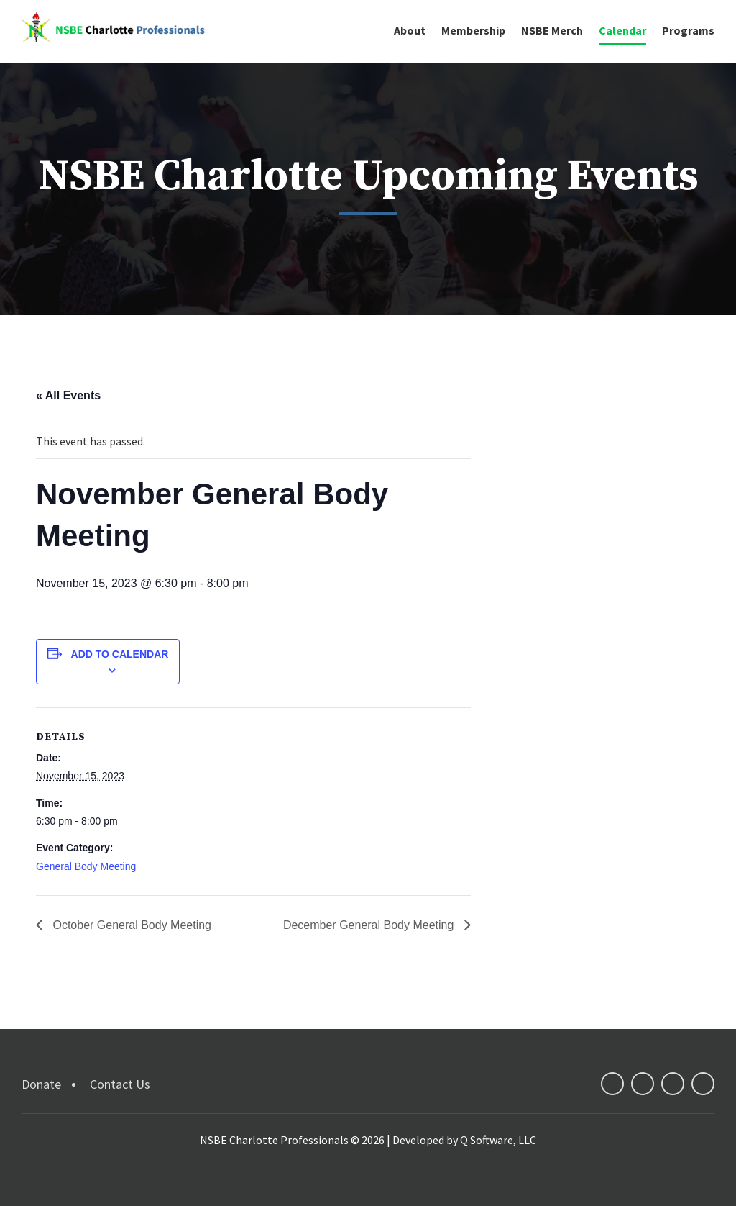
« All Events (68, 395)
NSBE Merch (552, 30)
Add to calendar (120, 654)
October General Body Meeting (130, 925)
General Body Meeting (86, 866)
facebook (612, 1083)
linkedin (672, 1083)
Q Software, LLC (498, 1140)
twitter (642, 1083)
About (410, 30)
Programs (688, 30)
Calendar (622, 30)
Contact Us (120, 1084)
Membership (473, 30)
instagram (702, 1083)
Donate (41, 1084)
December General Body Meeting (370, 925)
